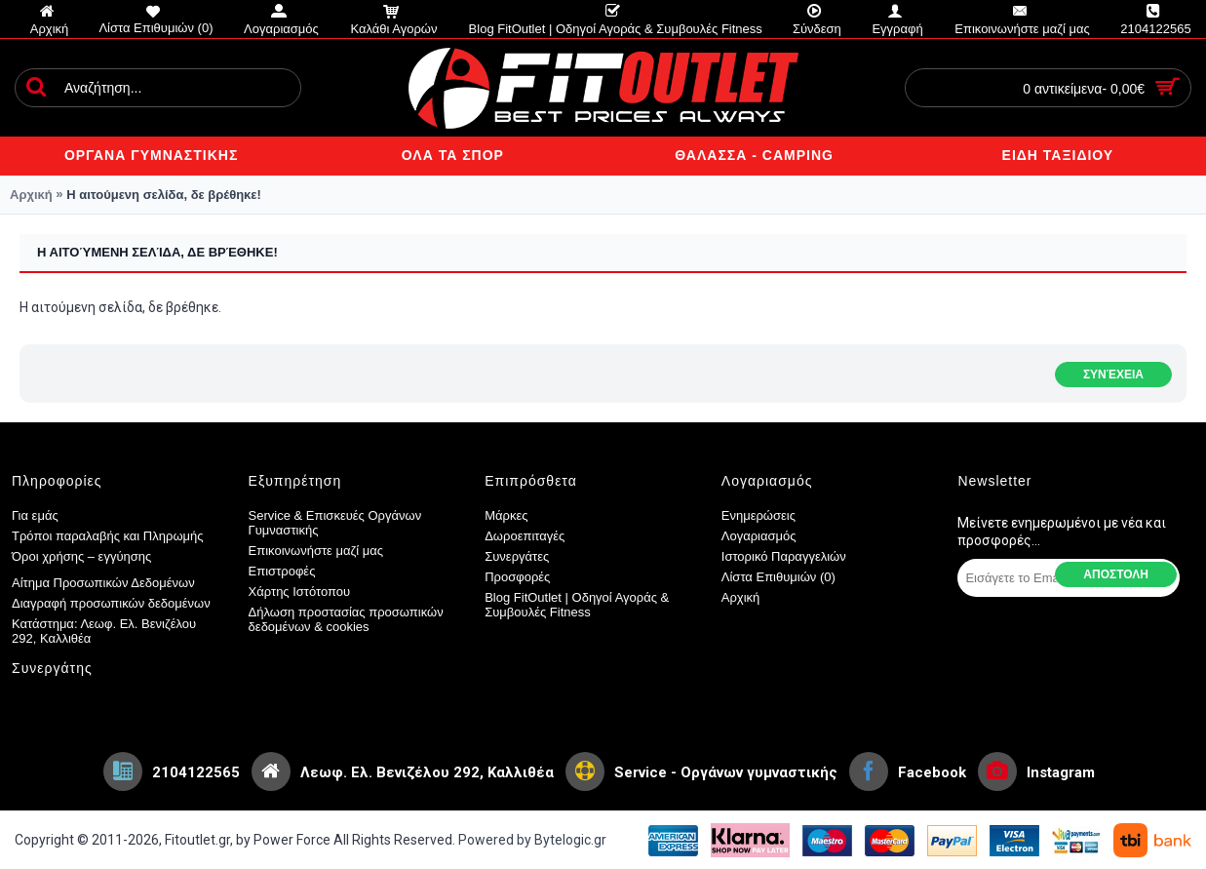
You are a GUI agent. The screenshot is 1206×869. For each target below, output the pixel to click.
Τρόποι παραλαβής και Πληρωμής (108, 536)
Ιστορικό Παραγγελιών (783, 556)
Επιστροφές (282, 571)
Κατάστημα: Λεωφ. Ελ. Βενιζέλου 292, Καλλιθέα (104, 631)
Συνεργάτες (517, 556)
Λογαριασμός (759, 536)
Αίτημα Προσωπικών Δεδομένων (103, 582)
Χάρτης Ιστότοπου (300, 591)
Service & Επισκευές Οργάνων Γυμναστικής (335, 522)
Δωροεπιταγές (524, 536)
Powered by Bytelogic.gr (532, 840)
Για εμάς (35, 515)
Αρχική (31, 194)
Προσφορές (517, 577)
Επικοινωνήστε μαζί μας (316, 550)
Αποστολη (1115, 574)
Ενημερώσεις (758, 515)
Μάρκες (506, 515)
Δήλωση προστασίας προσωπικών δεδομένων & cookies (346, 619)
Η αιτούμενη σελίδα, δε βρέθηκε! (163, 194)
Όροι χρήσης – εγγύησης (81, 556)
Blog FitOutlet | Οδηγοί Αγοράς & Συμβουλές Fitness (577, 604)
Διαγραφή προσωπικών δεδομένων (111, 603)
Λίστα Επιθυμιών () (778, 577)
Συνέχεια (1113, 374)
